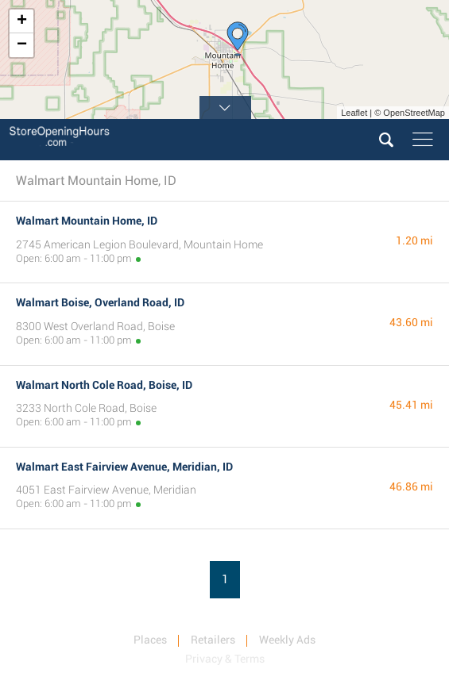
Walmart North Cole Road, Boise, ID (104, 385)
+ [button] (22, 21)
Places (150, 639)
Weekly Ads (287, 639)
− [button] (22, 45)
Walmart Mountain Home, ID (86, 220)
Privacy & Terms (225, 658)
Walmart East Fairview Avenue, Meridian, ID (124, 466)
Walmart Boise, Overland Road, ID (100, 302)
